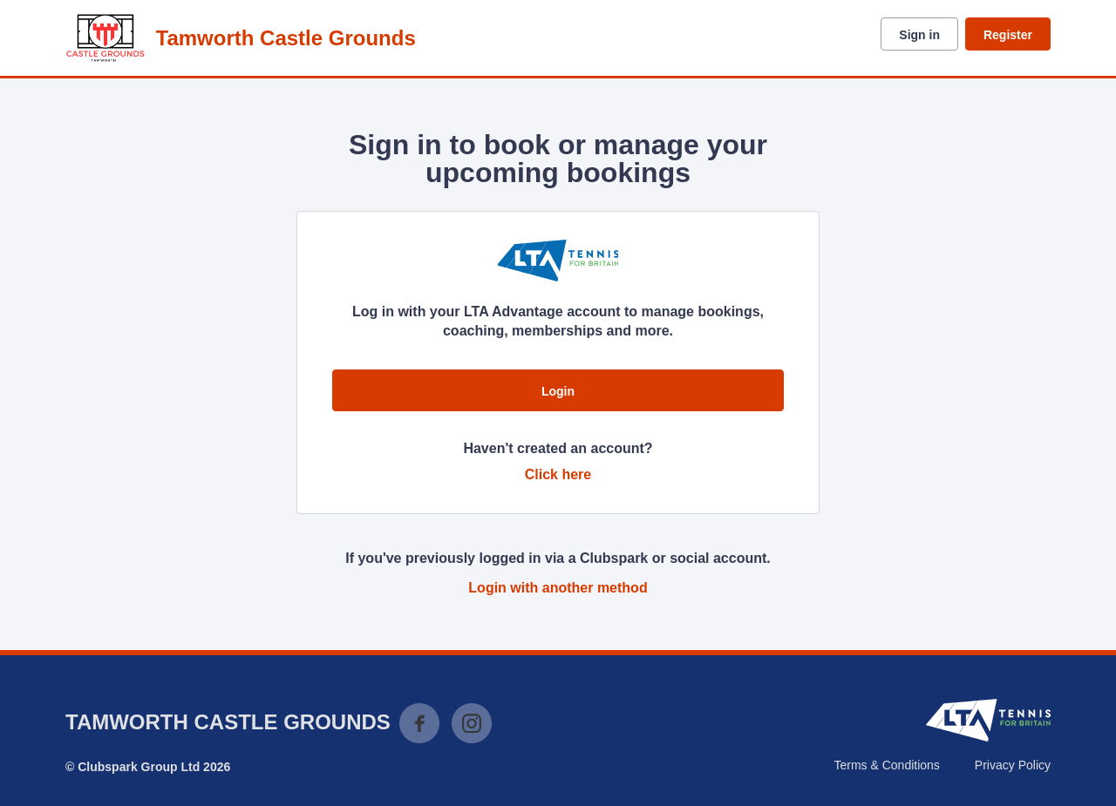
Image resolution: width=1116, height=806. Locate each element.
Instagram (472, 723)
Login (558, 391)
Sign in (919, 35)
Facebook (419, 723)
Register (1007, 35)
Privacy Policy (1013, 765)
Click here (558, 474)
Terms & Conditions (886, 765)
